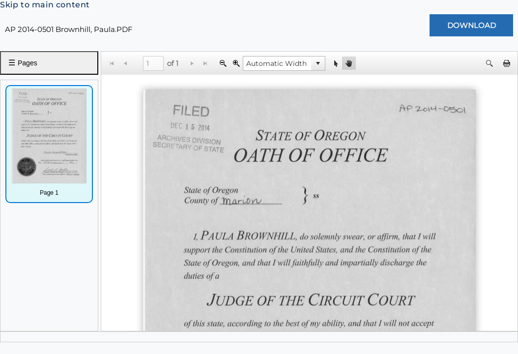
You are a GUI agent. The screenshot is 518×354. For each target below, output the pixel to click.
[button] (318, 63)
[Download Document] (471, 25)
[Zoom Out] (223, 63)
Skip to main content (45, 4)
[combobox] (277, 63)
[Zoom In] (236, 63)
